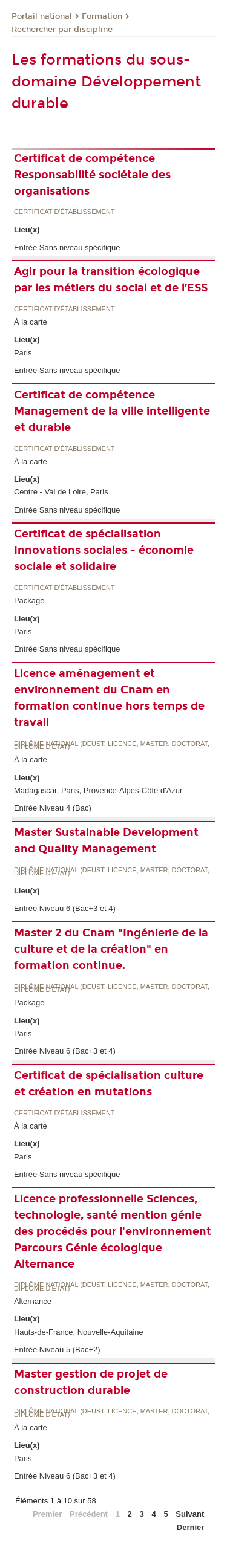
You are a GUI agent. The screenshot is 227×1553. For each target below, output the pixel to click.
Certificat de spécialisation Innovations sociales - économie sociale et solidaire (104, 550)
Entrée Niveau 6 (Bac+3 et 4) (65, 908)
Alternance (32, 1301)
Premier (47, 1514)
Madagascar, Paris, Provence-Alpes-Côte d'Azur (98, 790)
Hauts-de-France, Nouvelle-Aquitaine (78, 1332)
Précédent (89, 1514)
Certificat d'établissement (64, 211)
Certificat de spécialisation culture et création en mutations (108, 1083)
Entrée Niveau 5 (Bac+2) (57, 1349)
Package (29, 600)
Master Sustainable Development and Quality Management (106, 840)
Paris (23, 352)
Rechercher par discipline (62, 29)
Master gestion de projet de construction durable (91, 1382)
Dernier (191, 1527)
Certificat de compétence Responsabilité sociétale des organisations (92, 175)
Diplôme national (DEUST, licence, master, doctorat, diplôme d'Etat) (111, 745)
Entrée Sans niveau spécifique (67, 247)
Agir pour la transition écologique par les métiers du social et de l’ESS (111, 279)
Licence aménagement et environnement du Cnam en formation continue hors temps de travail (109, 698)
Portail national (42, 16)
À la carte (30, 321)
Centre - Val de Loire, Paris (61, 491)
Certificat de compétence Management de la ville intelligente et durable (112, 411)
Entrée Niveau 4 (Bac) (52, 807)
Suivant (190, 1514)
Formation (102, 16)
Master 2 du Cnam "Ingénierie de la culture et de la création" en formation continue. (111, 949)
